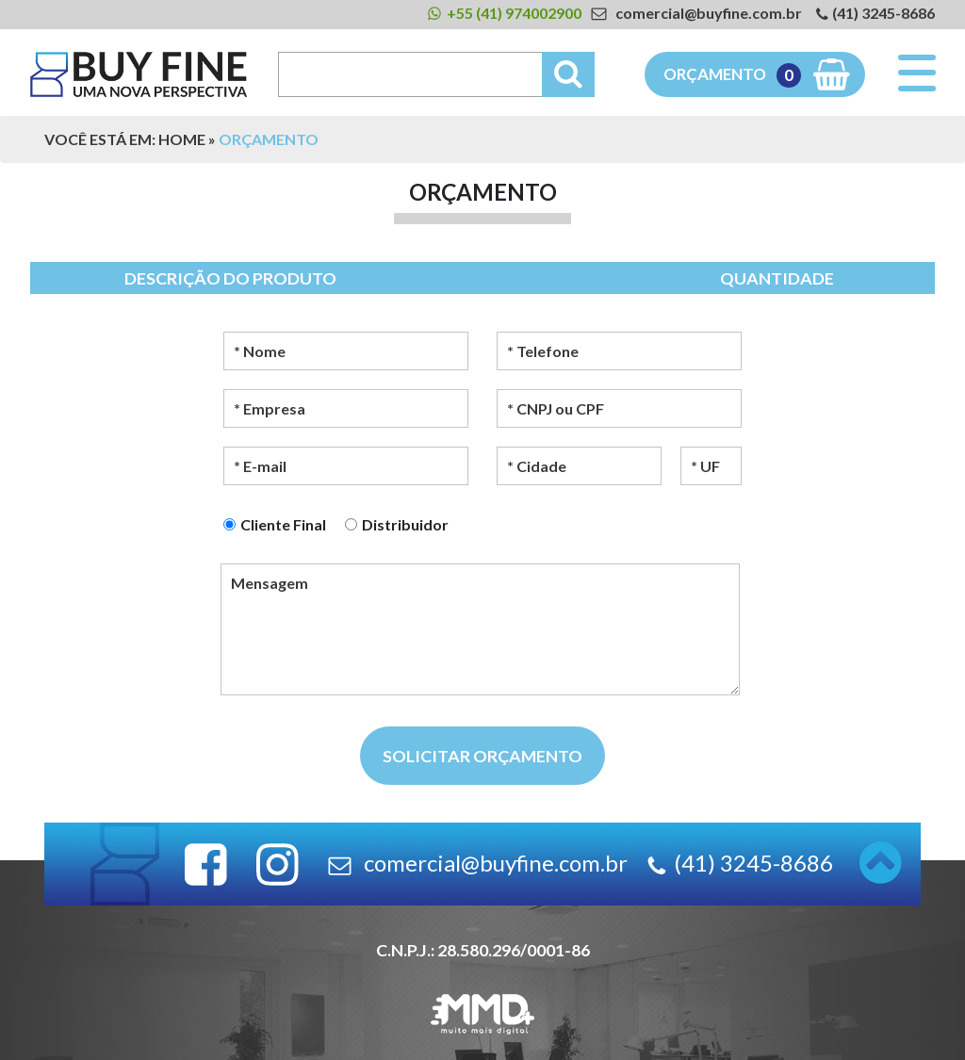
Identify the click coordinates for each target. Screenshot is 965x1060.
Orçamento (732, 75)
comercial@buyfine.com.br (708, 13)
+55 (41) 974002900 (514, 13)
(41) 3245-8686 (883, 13)
